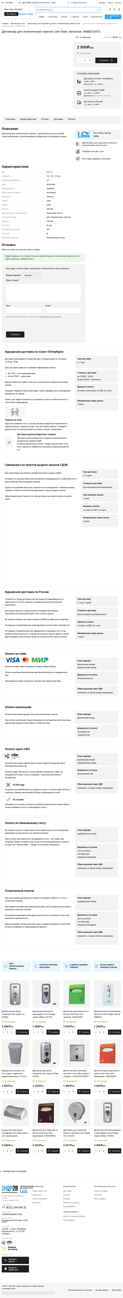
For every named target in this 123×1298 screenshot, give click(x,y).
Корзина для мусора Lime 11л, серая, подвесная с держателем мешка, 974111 (14, 1073)
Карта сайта (116, 1290)
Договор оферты (101, 1290)
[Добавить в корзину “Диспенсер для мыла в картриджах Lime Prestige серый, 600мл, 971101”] (53, 1032)
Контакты (118, 2)
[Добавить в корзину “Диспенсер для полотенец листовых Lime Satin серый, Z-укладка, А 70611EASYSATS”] (83, 1091)
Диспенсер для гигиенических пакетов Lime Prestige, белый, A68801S (107, 1014)
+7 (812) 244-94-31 (14, 1207)
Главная (5, 23)
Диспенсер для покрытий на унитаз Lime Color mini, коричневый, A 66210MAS (45, 1133)
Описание (10, 119)
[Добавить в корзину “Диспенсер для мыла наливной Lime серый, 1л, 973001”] (22, 1032)
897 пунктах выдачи (102, 96)
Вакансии (37, 1195)
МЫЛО (84, 17)
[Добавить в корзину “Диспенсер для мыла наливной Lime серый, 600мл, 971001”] (53, 1091)
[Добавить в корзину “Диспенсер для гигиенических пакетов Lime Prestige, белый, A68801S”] (114, 1032)
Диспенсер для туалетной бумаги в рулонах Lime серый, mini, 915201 (76, 1133)
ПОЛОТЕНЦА (52, 17)
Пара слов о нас (40, 1191)
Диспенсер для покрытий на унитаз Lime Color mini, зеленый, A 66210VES (75, 1014)
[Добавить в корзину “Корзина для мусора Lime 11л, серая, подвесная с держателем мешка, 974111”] (22, 1091)
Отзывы (45, 119)
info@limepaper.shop (12, 1214)
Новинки (98, 1195)
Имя (8, 306)
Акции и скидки (101, 1191)
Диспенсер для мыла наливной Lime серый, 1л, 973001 (13, 1014)
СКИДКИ (40, 17)
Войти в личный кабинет (74, 1216)
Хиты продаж (100, 1199)
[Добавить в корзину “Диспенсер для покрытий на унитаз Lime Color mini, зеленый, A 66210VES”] (83, 1032)
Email (48, 306)
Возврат (67, 1199)
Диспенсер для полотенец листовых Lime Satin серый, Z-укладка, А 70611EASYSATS (76, 1073)
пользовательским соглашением (50, 317)
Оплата (110, 2)
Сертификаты (69, 1206)
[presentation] (22, 324)
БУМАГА (63, 17)
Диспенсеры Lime (18, 23)
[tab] (10, 119)
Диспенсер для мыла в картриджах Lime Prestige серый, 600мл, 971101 (44, 1014)
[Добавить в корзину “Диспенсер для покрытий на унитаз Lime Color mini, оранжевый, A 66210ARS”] (114, 1091)
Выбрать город (25, 14)
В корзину (106, 60)
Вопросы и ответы (71, 1203)
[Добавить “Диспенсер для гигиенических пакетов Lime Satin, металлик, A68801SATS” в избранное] (83, 37)
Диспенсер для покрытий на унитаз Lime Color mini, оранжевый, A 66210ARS (106, 1073)
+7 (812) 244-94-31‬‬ (79, 3)
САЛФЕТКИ (74, 17)
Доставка (102, 2)
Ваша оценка (13, 275)
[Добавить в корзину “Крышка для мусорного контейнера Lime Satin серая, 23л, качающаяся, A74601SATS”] (22, 1150)
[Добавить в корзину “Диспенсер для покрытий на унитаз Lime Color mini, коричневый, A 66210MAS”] (53, 1150)
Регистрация (69, 1220)
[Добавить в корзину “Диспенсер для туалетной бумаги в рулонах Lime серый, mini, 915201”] (83, 1150)
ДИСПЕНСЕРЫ (95, 17)
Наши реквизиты (40, 1199)
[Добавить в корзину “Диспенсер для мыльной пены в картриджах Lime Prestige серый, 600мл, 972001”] (114, 1150)
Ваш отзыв (13, 280)
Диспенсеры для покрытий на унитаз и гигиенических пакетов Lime (54, 23)
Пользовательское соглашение (80, 1290)
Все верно (11, 14)
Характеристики (28, 119)
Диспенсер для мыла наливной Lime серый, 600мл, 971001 (46, 1073)
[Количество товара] (85, 60)
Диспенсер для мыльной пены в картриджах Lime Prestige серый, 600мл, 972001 (107, 1133)
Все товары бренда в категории (96, 159)
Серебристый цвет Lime (93, 151)
